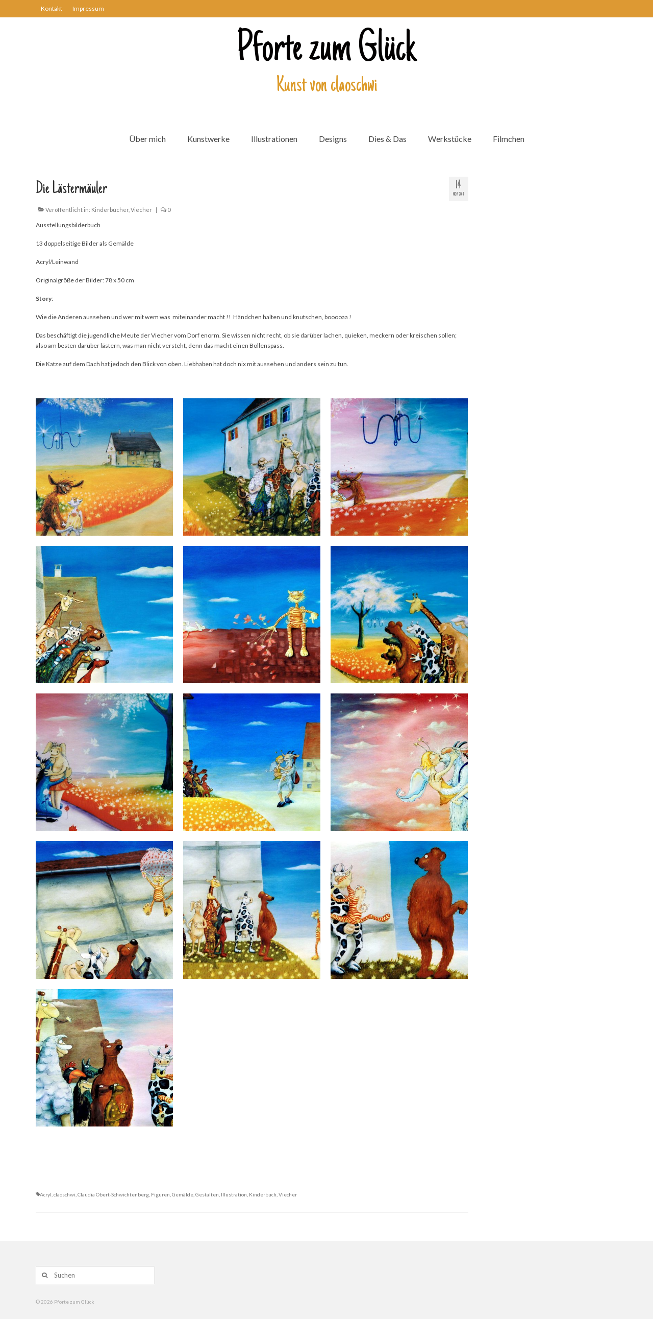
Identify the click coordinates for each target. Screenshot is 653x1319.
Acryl (46, 1194)
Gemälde (182, 1194)
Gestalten (207, 1194)
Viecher (141, 209)
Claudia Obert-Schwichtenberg (113, 1194)
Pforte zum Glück (326, 51)
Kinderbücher (110, 209)
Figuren (160, 1194)
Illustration (234, 1194)
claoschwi (65, 1194)
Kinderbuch (263, 1194)
